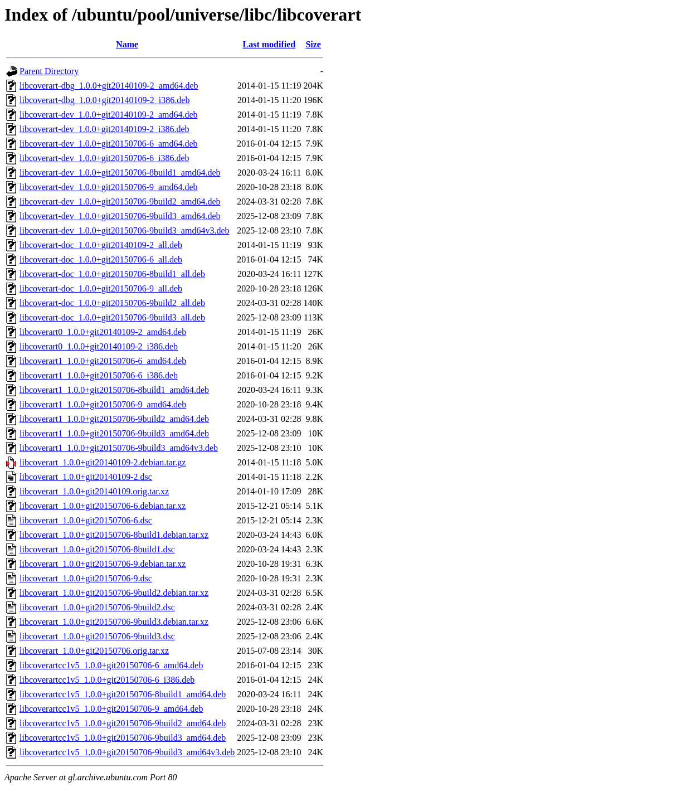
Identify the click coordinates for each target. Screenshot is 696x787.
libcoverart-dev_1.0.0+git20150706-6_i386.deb (104, 158)
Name (127, 44)
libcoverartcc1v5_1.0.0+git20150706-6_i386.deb (107, 679)
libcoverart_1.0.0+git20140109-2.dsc (86, 477)
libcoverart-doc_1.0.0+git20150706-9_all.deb (101, 288)
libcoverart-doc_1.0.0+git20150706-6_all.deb (101, 259)
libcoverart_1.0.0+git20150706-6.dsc (86, 520)
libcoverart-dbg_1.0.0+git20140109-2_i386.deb (104, 100)
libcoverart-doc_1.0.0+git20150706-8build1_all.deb (112, 274)
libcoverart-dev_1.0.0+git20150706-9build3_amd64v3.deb (125, 230)
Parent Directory (49, 71)
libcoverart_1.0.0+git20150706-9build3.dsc (97, 636)
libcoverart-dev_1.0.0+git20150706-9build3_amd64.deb (120, 216)
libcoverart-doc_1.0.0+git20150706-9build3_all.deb (112, 317)
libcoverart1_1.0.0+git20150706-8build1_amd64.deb (114, 390)
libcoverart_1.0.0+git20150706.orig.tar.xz (94, 650)
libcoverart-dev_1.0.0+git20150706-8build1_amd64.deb (120, 172)
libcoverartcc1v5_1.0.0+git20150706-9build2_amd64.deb (123, 723)
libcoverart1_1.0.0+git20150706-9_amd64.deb (103, 404)
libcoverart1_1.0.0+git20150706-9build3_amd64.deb (114, 433)
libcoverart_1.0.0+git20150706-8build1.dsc (97, 549)
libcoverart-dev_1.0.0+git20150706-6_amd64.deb (109, 143)
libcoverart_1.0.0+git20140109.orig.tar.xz (94, 491)
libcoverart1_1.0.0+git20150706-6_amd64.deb (103, 361)
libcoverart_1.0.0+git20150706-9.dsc (86, 578)
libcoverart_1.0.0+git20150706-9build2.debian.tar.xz (114, 592)
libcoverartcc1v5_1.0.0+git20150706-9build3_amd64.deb (123, 737)
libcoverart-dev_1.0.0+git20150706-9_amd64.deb (109, 187)
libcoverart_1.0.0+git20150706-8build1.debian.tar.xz (114, 535)
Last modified (269, 44)
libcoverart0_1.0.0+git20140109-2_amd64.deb (103, 332)
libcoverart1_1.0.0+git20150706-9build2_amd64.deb (114, 419)
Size (313, 44)
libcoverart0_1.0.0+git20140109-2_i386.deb (99, 346)
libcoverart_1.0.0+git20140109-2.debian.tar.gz (103, 462)
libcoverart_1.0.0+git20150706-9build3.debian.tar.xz (114, 621)
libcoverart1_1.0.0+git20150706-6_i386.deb (99, 375)
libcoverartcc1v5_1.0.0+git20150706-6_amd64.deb (111, 665)
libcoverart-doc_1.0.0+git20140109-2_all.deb (101, 245)
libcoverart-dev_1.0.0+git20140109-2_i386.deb (104, 129)
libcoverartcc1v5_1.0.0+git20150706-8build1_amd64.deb (123, 694)
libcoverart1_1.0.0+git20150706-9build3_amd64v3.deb (119, 448)
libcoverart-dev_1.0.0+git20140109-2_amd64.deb (109, 114)
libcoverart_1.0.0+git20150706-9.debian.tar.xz (103, 564)
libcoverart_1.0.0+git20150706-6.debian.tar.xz (103, 506)
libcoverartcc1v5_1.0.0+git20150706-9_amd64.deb (111, 708)
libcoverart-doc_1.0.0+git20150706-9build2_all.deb (112, 303)
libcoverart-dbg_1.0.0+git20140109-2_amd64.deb (109, 85)
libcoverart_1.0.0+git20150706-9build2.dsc (97, 607)
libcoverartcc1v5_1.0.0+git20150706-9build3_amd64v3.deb (127, 752)
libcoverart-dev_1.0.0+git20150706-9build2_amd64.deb (120, 201)
